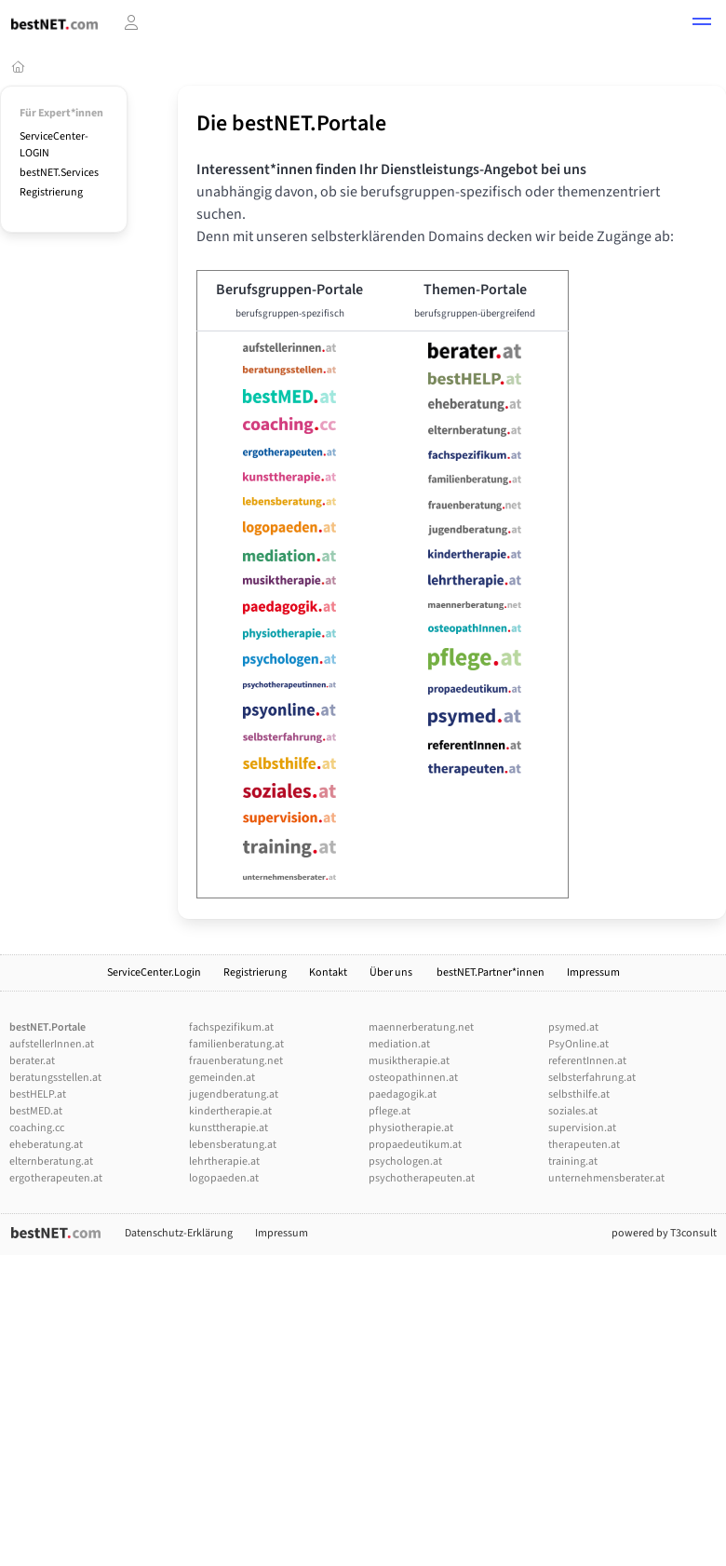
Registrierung (51, 192)
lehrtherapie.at (224, 1161)
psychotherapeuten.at (422, 1178)
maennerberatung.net (421, 1027)
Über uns (392, 972)
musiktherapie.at (409, 1061)
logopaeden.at (224, 1178)
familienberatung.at (236, 1044)
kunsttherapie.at (228, 1128)
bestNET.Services (59, 173)
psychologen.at (405, 1161)
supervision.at (582, 1128)
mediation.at (399, 1044)
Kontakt (328, 972)
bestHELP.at (37, 1094)
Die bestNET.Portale (291, 123)
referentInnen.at (587, 1061)
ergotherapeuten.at (55, 1178)
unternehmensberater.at (606, 1178)
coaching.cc (36, 1128)
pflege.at (389, 1111)
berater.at (32, 1061)
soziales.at (573, 1111)
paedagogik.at (403, 1094)
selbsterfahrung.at (592, 1078)
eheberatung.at (46, 1145)
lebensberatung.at (232, 1145)
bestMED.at (35, 1111)
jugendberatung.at (233, 1094)
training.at (573, 1161)
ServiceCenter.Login (154, 972)
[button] (701, 24)
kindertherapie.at (230, 1111)
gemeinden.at (222, 1078)
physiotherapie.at (411, 1128)
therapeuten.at (584, 1145)
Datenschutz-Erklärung (179, 1233)
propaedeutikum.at (415, 1145)
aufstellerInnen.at (51, 1044)
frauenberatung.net (236, 1061)
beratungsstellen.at (55, 1078)
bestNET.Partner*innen (490, 972)
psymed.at (573, 1027)
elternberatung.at (51, 1161)
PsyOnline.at (578, 1044)
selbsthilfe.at (579, 1094)
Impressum (593, 972)
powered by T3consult (664, 1233)
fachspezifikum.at (231, 1027)
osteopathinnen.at (413, 1078)
